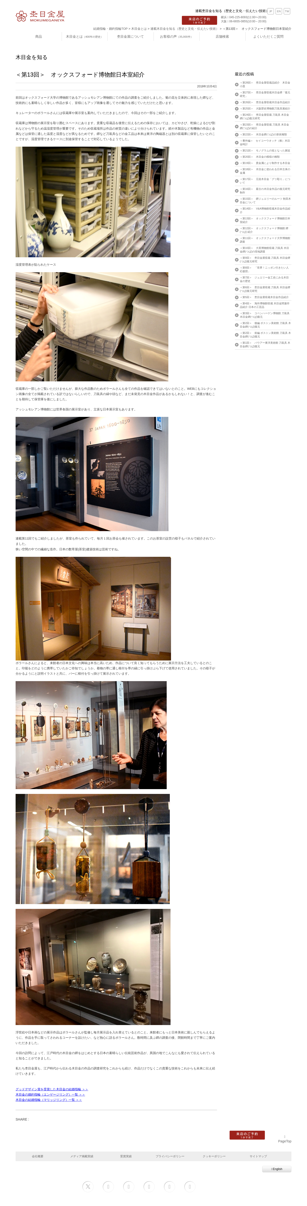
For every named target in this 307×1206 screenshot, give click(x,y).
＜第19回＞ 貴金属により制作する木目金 (265, 163)
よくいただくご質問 (268, 36)
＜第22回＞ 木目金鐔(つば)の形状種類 (263, 134)
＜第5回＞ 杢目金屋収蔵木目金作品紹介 (264, 297)
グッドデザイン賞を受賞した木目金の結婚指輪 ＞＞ (52, 1089)
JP (270, 11)
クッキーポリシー (214, 1156)
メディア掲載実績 (81, 1156)
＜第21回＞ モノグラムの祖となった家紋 (265, 150)
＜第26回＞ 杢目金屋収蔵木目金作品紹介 (265, 102)
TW (287, 11)
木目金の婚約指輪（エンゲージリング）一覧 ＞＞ (50, 1094)
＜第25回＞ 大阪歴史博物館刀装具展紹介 (265, 108)
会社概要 (37, 1156)
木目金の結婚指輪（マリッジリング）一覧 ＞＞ (49, 1100)
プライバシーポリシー (170, 1156)
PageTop (284, 1139)
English (276, 1169)
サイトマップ (258, 1156)
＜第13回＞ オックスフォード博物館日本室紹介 (80, 74)
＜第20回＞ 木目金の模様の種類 (260, 156)
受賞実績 (126, 1156)
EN (279, 11)
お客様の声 (176, 36)
